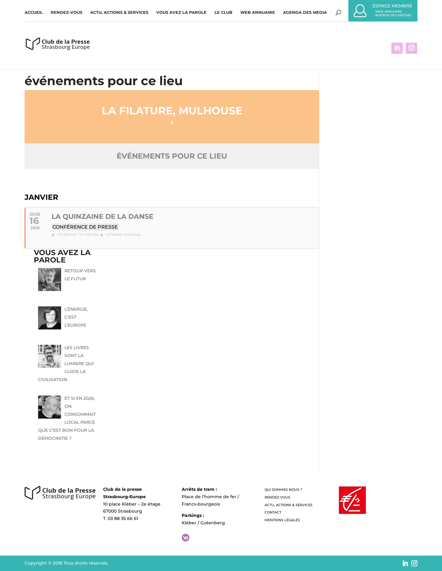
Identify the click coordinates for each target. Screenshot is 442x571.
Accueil (34, 12)
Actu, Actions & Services (119, 12)
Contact (273, 512)
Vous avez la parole (181, 12)
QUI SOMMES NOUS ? (283, 489)
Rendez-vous (66, 12)
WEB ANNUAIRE (257, 12)
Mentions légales (282, 520)
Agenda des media (305, 12)
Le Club (223, 12)
